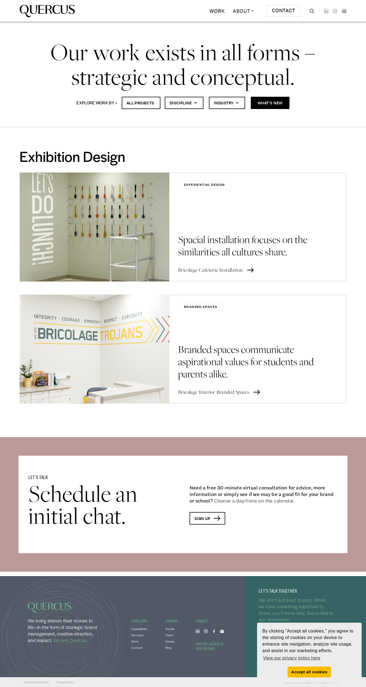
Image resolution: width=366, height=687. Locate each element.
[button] (243, 11)
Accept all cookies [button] (309, 672)
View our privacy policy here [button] (291, 658)
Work (217, 10)
